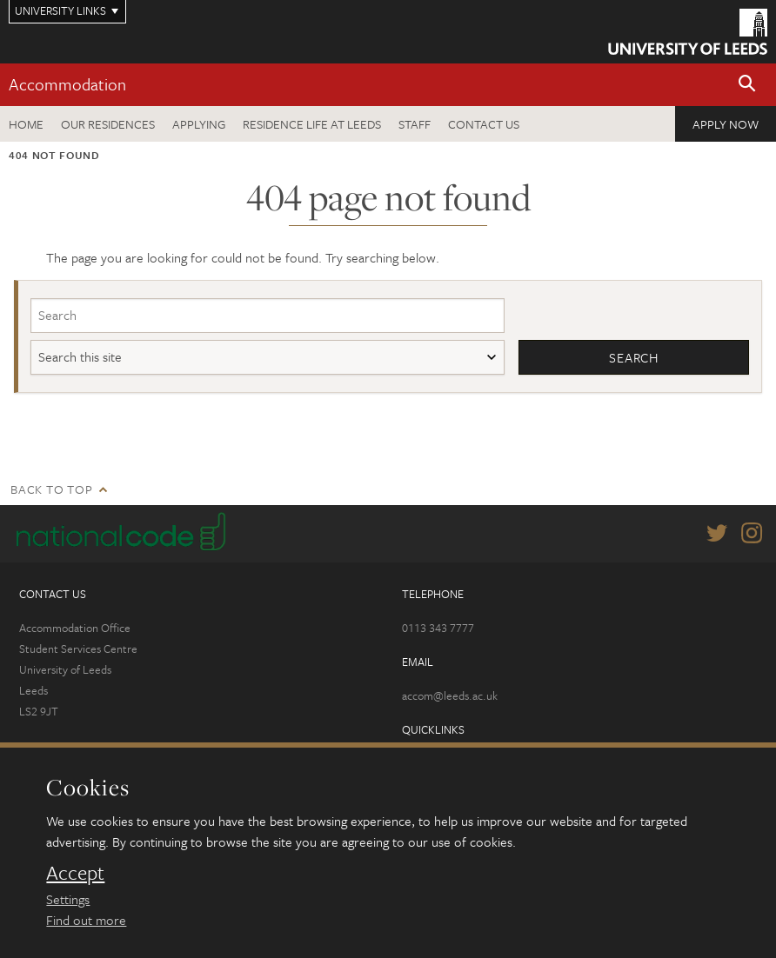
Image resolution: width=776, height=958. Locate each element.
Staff (414, 124)
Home (26, 124)
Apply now (725, 124)
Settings (68, 898)
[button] (747, 85)
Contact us (483, 124)
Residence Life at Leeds (312, 124)
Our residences (108, 124)
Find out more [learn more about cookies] (86, 919)
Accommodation (67, 84)
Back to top (51, 489)
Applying (198, 124)
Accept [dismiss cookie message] (75, 872)
